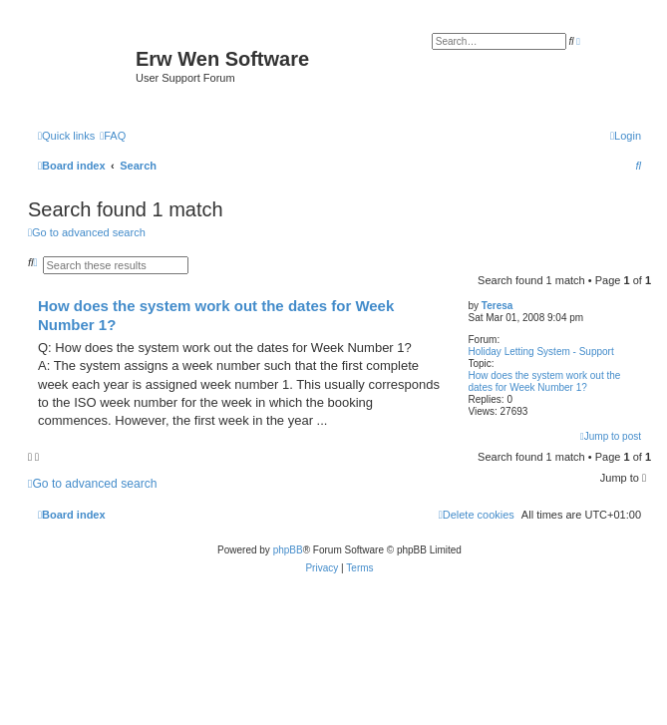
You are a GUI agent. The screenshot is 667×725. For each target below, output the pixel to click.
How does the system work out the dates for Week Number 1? (545, 381)
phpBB (288, 549)
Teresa (497, 305)
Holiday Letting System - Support (541, 351)
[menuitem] (113, 136)
